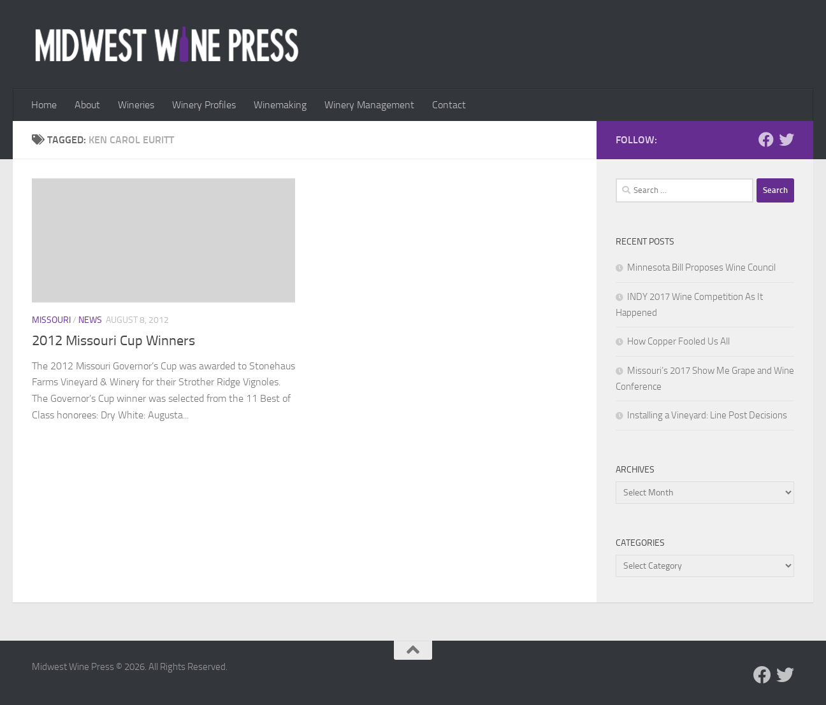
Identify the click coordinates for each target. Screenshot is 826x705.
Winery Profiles (204, 105)
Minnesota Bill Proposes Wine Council (701, 267)
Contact (449, 105)
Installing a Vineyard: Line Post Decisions (707, 415)
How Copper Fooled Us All (678, 341)
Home (44, 105)
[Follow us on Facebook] (766, 139)
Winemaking (280, 105)
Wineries (136, 105)
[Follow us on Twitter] (786, 139)
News (90, 320)
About (87, 105)
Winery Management (369, 105)
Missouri (51, 320)
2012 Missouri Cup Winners (113, 340)
